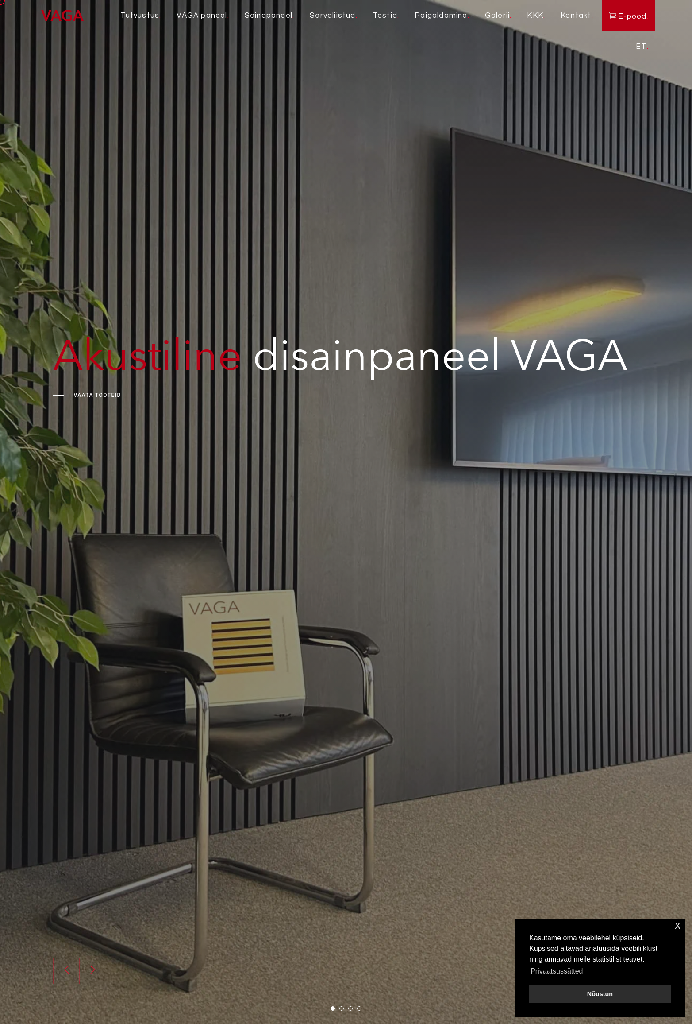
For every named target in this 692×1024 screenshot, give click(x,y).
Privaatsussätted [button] (557, 971)
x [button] (677, 925)
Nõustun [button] (600, 993)
